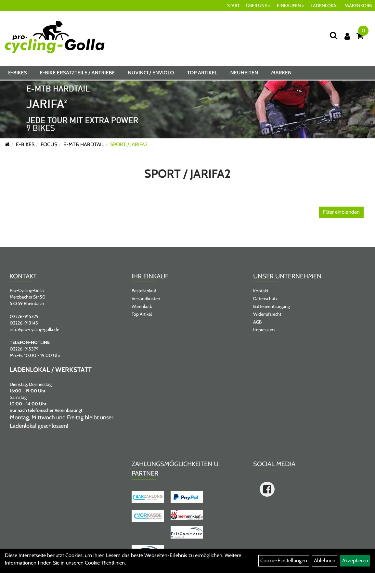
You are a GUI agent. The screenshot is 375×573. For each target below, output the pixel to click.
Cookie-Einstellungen (283, 560)
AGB (257, 322)
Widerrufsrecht (267, 314)
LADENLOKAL (325, 5)
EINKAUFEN (290, 5)
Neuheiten (244, 73)
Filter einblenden (341, 212)
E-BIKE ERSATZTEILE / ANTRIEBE (77, 73)
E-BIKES (17, 73)
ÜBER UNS (258, 5)
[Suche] (333, 35)
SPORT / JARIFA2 (129, 144)
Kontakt (260, 291)
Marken (281, 73)
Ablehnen (324, 560)
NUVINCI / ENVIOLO (151, 73)
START (233, 5)
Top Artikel (202, 73)
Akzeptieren (355, 560)
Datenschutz (265, 298)
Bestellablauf (144, 291)
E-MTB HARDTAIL (83, 144)
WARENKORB (358, 5)
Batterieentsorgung (271, 306)
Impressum (264, 330)
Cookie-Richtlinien (105, 563)
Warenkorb (142, 306)
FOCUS (49, 144)
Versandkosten (146, 298)
